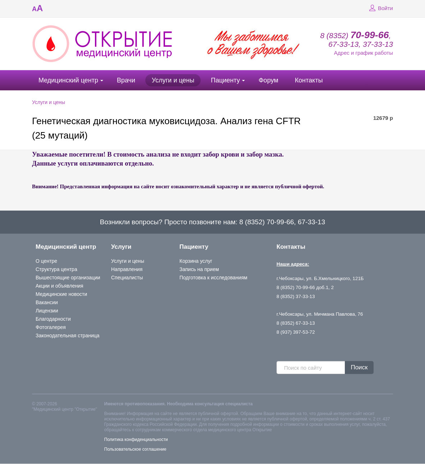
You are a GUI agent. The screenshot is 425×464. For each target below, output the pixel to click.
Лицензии (47, 311)
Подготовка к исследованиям (213, 277)
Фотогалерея (51, 327)
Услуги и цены (173, 80)
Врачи (126, 80)
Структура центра (56, 269)
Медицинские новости (61, 294)
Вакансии (47, 302)
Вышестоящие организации (68, 277)
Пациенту (225, 80)
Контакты (309, 80)
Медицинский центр (68, 80)
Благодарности (53, 319)
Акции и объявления (59, 286)
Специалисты (127, 277)
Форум (268, 80)
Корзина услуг (195, 261)
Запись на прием (199, 269)
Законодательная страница (68, 335)
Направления (126, 269)
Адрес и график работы (363, 53)
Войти (380, 8)
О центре (46, 261)
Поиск (359, 367)
